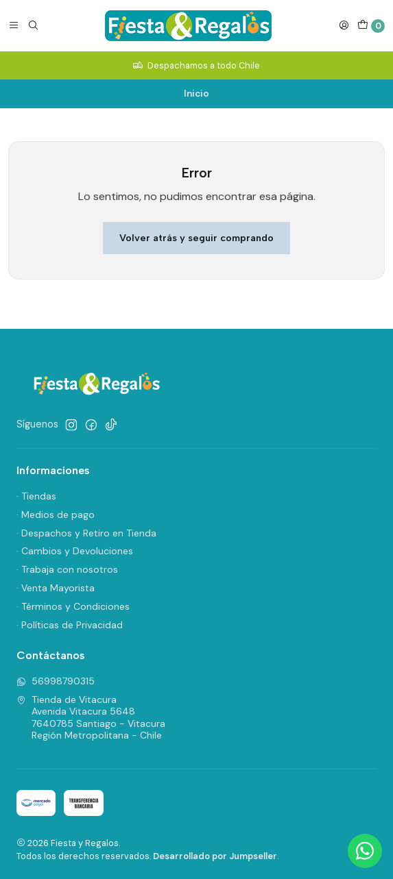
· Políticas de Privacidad (69, 625)
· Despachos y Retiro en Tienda (86, 533)
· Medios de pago (55, 514)
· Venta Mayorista (55, 588)
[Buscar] (32, 25)
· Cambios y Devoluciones (74, 551)
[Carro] (371, 26)
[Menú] (13, 25)
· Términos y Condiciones (73, 606)
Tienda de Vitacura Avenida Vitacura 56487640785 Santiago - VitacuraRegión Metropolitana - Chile (90, 717)
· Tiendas (36, 496)
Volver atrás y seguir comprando (196, 238)
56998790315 (55, 681)
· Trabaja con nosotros (67, 569)
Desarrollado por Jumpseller (215, 856)
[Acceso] (343, 25)
